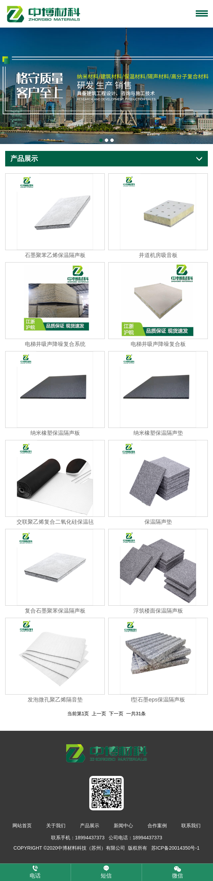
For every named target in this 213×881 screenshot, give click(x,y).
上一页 (99, 713)
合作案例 (157, 826)
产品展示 (89, 826)
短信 (106, 872)
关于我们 (55, 826)
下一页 (116, 713)
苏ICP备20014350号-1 (175, 848)
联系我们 (191, 826)
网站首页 (22, 826)
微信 (177, 872)
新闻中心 (123, 826)
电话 (35, 872)
